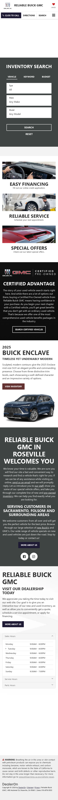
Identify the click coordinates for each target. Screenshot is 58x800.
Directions (29, 15)
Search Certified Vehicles (29, 329)
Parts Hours (29, 685)
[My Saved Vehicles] (53, 5)
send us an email (21, 482)
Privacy (37, 787)
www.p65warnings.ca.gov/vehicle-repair (36, 776)
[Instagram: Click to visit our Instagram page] (34, 556)
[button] (11, 15)
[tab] (11, 76)
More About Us (29, 545)
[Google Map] (29, 721)
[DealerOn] (10, 784)
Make (11, 98)
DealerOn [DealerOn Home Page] (22, 787)
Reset (29, 134)
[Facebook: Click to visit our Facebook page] (24, 556)
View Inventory (13, 386)
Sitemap (30, 787)
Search (29, 127)
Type (11, 85)
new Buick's (43, 527)
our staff (39, 485)
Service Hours (29, 679)
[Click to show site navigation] (53, 15)
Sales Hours (29, 636)
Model (11, 110)
